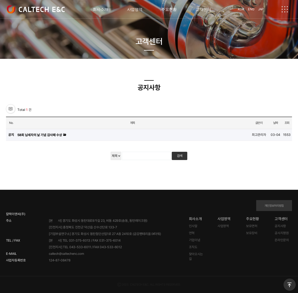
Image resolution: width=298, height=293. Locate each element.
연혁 (192, 233)
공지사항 (280, 226)
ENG (251, 9)
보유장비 (251, 233)
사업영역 (135, 9)
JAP (261, 9)
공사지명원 (282, 233)
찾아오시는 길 (196, 256)
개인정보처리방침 (274, 205)
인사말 (193, 226)
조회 (287, 123)
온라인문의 (282, 240)
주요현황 (169, 9)
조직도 (193, 247)
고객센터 (203, 9)
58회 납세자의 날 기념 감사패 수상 (40, 135)
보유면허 (251, 226)
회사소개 (100, 9)
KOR (241, 9)
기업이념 (194, 240)
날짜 (275, 123)
